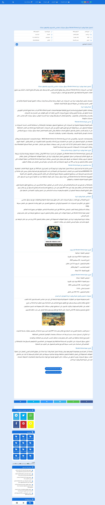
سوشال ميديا (28, 2)
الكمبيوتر (55, 2)
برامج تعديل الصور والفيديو (30, 71)
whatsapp (30, 39)
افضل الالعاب (30, 58)
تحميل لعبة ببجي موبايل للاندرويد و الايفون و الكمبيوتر (23, 132)
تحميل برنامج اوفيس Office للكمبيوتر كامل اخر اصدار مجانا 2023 (23, 115)
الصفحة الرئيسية (67, 493)
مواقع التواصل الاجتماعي (16, 77)
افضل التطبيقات (64, 2)
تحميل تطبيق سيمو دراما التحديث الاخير (24, 127)
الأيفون (21, 84)
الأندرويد (29, 84)
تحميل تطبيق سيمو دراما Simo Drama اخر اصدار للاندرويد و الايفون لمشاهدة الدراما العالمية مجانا (23, 107)
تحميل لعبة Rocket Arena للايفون (64, 447)
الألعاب (37, 2)
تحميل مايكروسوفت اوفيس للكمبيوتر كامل (23, 139)
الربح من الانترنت (16, 58)
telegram (15, 39)
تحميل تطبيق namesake (27, 129)
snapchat (30, 48)
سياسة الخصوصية (55, 493)
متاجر (30, 77)
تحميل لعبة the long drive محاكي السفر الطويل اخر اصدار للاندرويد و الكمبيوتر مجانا (24, 92)
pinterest (23, 48)
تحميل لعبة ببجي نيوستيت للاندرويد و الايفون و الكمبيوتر (23, 136)
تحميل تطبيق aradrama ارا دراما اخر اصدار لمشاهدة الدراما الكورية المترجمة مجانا (24, 111)
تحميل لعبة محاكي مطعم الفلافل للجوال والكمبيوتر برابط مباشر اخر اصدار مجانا (24, 95)
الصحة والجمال (30, 64)
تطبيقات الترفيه (23, 70)
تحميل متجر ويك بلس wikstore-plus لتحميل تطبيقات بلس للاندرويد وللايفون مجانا (23, 102)
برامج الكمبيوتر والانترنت (16, 64)
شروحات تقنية (16, 70)
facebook (15, 48)
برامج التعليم (23, 64)
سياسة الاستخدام (43, 493)
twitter (23, 39)
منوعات (23, 77)
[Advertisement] (52, 17)
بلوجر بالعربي (52, 501)
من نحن (34, 493)
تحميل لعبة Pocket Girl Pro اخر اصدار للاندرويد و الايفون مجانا (25, 99)
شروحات (46, 2)
